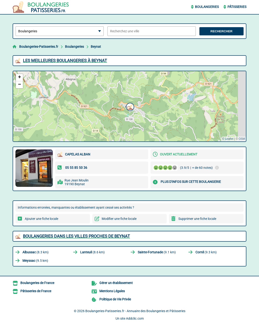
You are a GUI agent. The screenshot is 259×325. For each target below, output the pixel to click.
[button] (129, 106)
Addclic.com (135, 318)
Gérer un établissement (116, 283)
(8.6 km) (92, 252)
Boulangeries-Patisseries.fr (38, 46)
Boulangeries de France (37, 283)
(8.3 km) (35, 252)
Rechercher (221, 31)
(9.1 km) (157, 252)
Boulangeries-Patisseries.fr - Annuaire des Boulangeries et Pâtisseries (135, 311)
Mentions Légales (112, 291)
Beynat (96, 46)
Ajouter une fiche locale (41, 219)
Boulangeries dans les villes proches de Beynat (76, 236)
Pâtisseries (236, 7)
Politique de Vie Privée (115, 299)
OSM (242, 138)
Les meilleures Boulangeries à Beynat (65, 60)
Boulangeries (207, 7)
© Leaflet (227, 138)
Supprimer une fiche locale (197, 219)
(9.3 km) (206, 252)
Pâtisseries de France (35, 291)
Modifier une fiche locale (119, 219)
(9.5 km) (35, 260)
